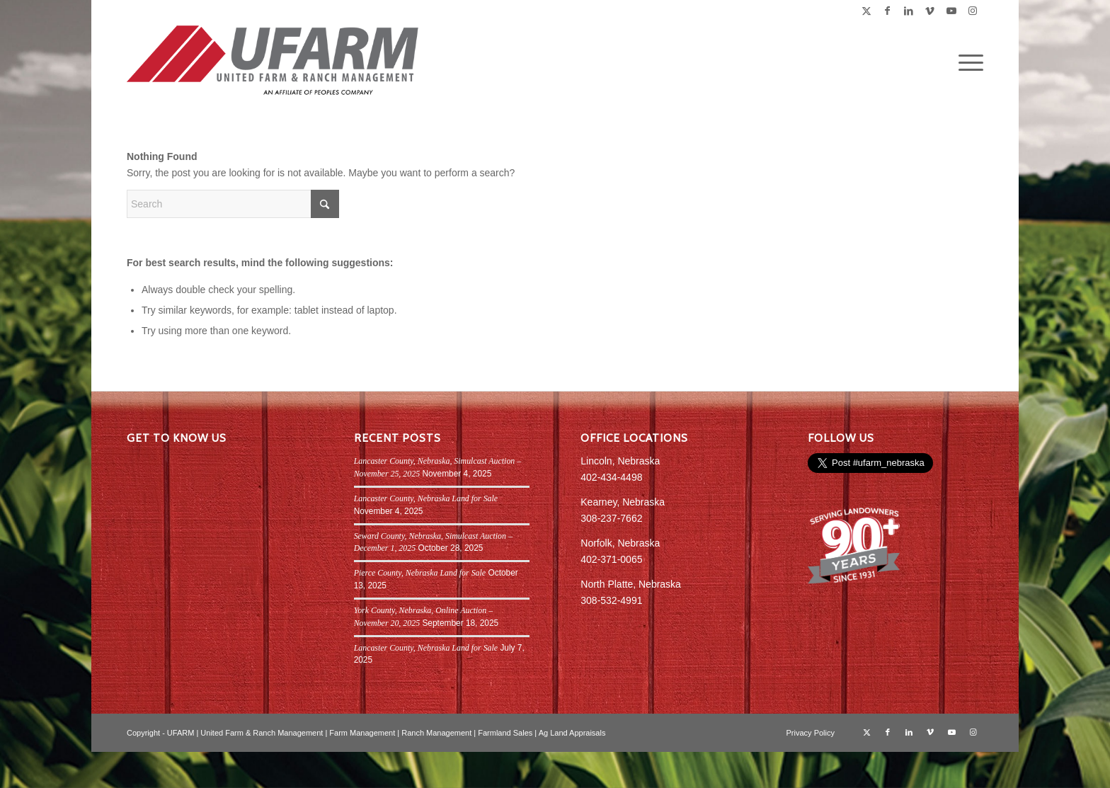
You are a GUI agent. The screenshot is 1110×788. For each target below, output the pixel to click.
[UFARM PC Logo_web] (273, 63)
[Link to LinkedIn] (908, 10)
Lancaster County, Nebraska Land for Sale (426, 498)
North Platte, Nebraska (630, 584)
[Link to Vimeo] (930, 10)
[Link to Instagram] (972, 10)
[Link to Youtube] (951, 10)
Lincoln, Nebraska (620, 461)
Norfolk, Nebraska (620, 543)
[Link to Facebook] (887, 10)
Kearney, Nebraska (622, 502)
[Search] (233, 204)
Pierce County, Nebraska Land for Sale (420, 573)
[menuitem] (966, 63)
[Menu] (966, 63)
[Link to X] (866, 10)
